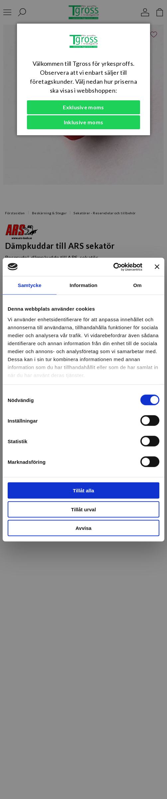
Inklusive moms (83, 122)
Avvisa (83, 528)
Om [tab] (137, 285)
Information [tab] (83, 285)
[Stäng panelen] (157, 266)
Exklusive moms (83, 107)
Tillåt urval (83, 509)
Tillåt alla (83, 490)
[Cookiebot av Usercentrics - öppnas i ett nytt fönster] (113, 266)
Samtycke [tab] (30, 285)
